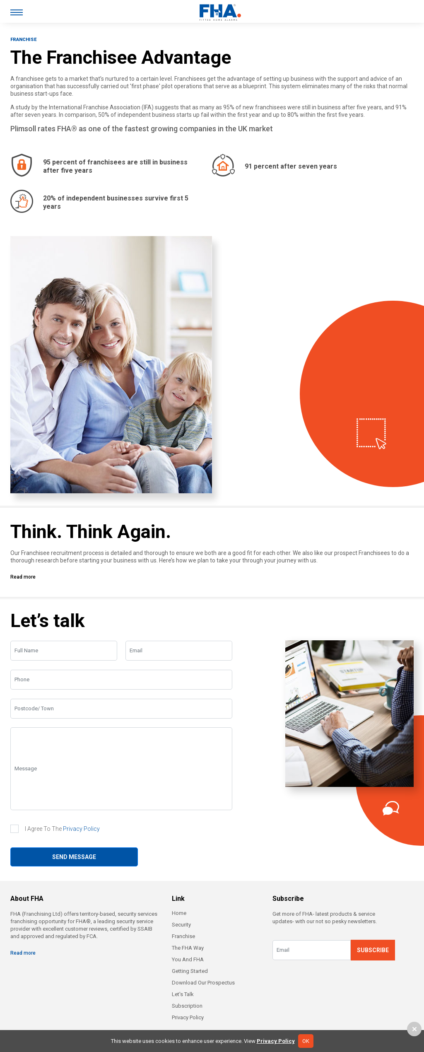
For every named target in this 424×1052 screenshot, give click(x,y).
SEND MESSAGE (74, 857)
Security (181, 924)
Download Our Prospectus (203, 982)
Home (179, 913)
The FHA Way (188, 948)
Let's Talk (183, 994)
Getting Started (190, 971)
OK (305, 1041)
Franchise (183, 936)
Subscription (187, 1006)
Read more (23, 577)
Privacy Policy (81, 828)
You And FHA (188, 959)
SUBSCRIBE (373, 950)
